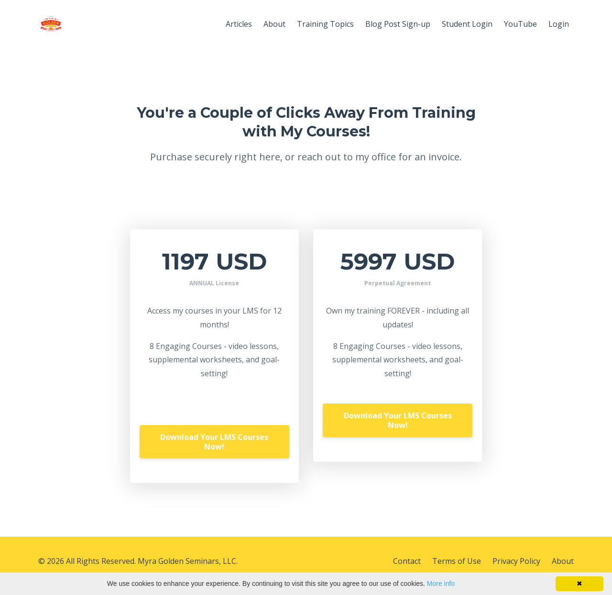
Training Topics (325, 24)
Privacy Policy (516, 561)
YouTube (520, 24)
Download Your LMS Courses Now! (214, 442)
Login (558, 24)
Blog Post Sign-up (397, 24)
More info (441, 583)
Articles (239, 24)
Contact (407, 561)
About (274, 24)
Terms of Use (456, 561)
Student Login (467, 24)
